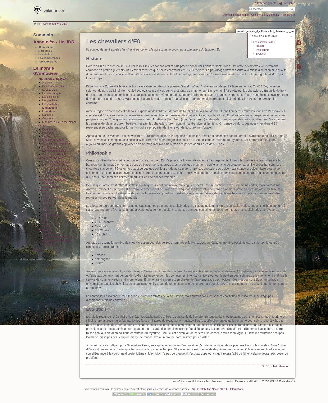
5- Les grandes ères (53, 175)
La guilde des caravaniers (57, 240)
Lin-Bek (46, 136)
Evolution (261, 53)
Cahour (46, 201)
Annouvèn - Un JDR (53, 41)
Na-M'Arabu (49, 244)
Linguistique (50, 107)
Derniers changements (236, 14)
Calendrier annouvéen (55, 86)
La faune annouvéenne (52, 179)
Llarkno (46, 219)
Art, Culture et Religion (52, 79)
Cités (41, 125)
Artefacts (47, 82)
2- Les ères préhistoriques (57, 165)
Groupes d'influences (51, 140)
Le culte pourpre (51, 93)
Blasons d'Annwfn (52, 197)
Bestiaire (47, 183)
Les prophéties (50, 104)
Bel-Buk (46, 193)
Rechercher (293, 9)
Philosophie (262, 49)
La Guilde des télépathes (56, 143)
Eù (267, 366)
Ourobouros (49, 118)
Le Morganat (49, 147)
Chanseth (47, 204)
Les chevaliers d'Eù (55, 23)
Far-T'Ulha (48, 132)
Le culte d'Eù (49, 89)
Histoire (260, 45)
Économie (44, 230)
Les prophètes (50, 100)
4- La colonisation (52, 172)
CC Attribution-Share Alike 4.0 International (219, 389)
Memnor (283, 366)
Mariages (47, 114)
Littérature (48, 111)
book (36, 249)
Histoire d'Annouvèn (50, 158)
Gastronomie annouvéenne (57, 237)
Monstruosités (51, 186)
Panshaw (47, 226)
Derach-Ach (49, 129)
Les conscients (50, 96)
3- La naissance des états (57, 168)
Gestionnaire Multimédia (265, 14)
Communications (51, 233)
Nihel (45, 222)
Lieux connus (50, 215)
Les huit (43, 190)
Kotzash (46, 212)
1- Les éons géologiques (56, 161)
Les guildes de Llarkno (55, 154)
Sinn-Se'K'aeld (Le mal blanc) (59, 122)
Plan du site (288, 14)
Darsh (45, 208)
